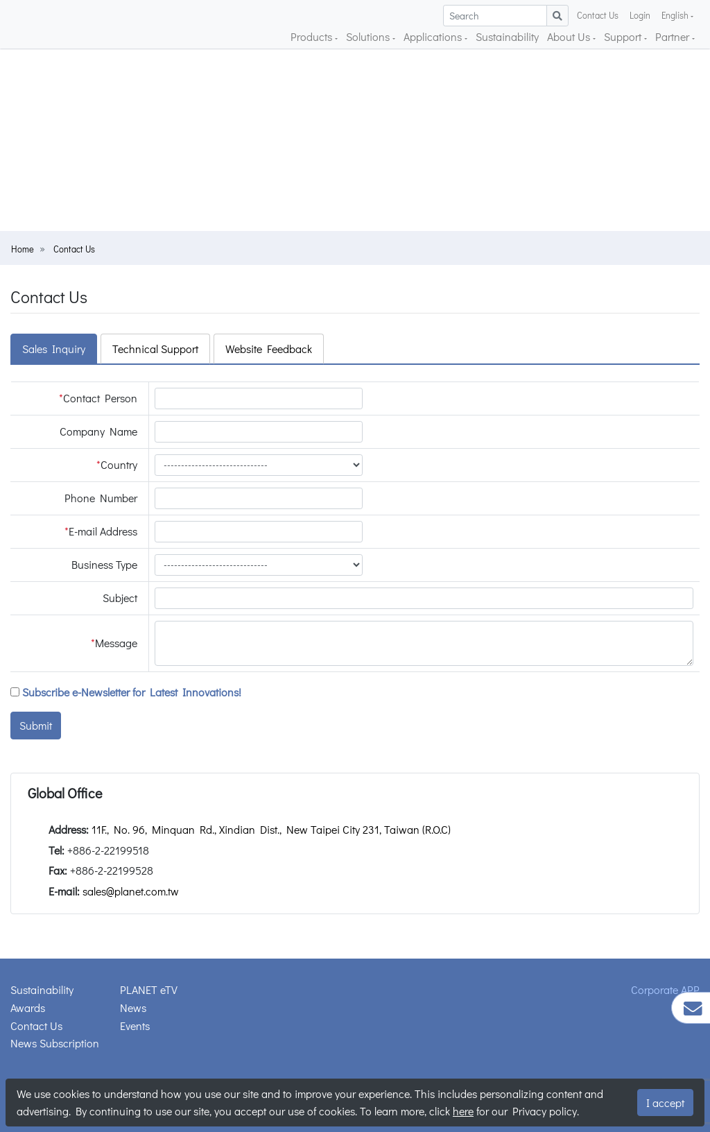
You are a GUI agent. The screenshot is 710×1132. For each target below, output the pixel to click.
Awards (27, 1007)
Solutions (369, 36)
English (676, 15)
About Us (570, 36)
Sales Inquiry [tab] (53, 348)
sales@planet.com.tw (131, 891)
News (133, 1007)
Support (624, 36)
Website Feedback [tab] (268, 348)
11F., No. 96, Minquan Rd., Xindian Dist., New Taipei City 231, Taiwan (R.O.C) (271, 829)
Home (22, 249)
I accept (665, 1102)
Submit (35, 725)
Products (313, 36)
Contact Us (597, 15)
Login (640, 15)
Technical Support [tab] (155, 348)
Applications (434, 36)
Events (135, 1025)
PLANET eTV (149, 989)
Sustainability (507, 36)
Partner (673, 36)
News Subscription (54, 1043)
